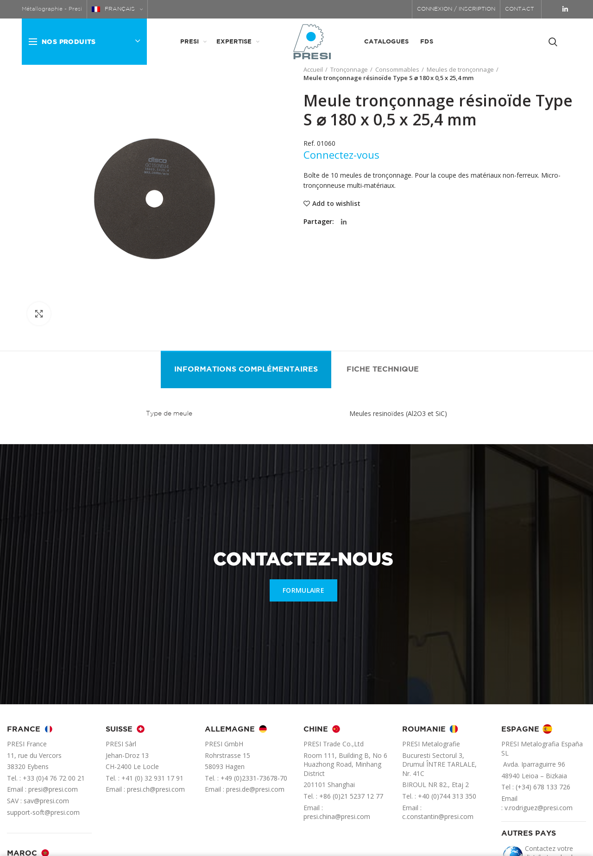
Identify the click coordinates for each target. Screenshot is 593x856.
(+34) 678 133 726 (543, 786)
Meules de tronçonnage (460, 69)
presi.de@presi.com (255, 789)
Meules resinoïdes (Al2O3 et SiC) (398, 413)
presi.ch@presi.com (156, 789)
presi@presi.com (53, 789)
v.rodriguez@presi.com (539, 807)
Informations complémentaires (246, 369)
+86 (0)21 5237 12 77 (351, 796)
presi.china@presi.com (336, 816)
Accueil (313, 69)
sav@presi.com (46, 800)
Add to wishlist (336, 203)
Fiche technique (383, 369)
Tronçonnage (349, 69)
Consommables (397, 69)
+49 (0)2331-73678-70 (254, 778)
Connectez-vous (341, 154)
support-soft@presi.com (43, 812)
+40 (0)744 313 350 (447, 796)
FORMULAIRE (303, 590)
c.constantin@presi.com (437, 816)
